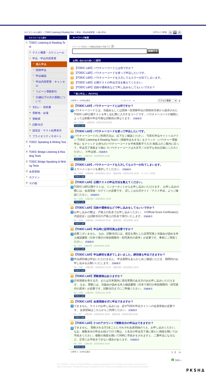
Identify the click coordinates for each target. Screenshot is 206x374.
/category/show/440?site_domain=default (30, 130)
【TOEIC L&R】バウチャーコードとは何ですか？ (104, 68)
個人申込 (41, 64)
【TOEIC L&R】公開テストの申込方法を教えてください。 (109, 82)
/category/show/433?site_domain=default (30, 125)
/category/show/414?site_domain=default (30, 58)
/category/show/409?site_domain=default (30, 53)
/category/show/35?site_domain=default (26, 183)
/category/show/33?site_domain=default (26, 152)
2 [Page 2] (175, 352)
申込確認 (41, 75)
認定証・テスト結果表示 (47, 130)
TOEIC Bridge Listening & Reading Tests (47, 153)
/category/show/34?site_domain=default (26, 162)
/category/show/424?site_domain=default (30, 107)
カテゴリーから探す (33, 32)
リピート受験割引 (46, 91)
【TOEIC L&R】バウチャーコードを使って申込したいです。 (110, 72)
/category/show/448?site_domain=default (30, 136)
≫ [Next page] (180, 352)
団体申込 (41, 70)
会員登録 (34, 171)
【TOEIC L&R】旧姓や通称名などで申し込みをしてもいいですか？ (114, 87)
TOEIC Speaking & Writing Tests (47, 144)
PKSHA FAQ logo (195, 370)
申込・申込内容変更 (86, 32)
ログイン (34, 177)
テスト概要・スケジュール (48, 52)
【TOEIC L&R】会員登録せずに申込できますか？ (104, 301)
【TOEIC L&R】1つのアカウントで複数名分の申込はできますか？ (114, 323)
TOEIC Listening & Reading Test (59, 32)
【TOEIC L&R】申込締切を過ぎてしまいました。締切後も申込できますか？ (119, 254)
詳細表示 (137, 118)
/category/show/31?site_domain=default (26, 43)
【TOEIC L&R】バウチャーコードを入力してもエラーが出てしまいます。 (118, 77)
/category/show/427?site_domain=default (30, 113)
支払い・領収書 (41, 107)
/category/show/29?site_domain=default (26, 172)
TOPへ (178, 360)
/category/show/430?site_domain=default (30, 119)
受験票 (36, 118)
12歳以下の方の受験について (50, 99)
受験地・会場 (40, 113)
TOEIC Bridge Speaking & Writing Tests (47, 163)
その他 (33, 183)
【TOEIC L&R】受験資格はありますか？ (98, 276)
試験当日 (37, 124)
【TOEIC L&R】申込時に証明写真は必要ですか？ (104, 229)
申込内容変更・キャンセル (50, 83)
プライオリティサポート (47, 136)
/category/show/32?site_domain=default (26, 142)
